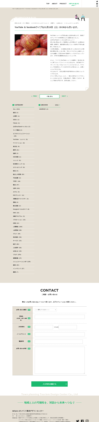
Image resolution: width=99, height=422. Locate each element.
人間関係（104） (18, 226)
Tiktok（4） (16, 123)
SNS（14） (16, 212)
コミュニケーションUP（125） (22, 261)
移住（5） (16, 171)
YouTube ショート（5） (20, 139)
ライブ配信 (26, 23)
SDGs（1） (16, 119)
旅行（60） (16, 244)
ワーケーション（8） (19, 143)
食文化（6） (16, 146)
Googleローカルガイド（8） (21, 209)
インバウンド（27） (19, 268)
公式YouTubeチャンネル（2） (22, 126)
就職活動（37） (17, 258)
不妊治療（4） (17, 178)
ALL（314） (17, 109)
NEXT (64, 96)
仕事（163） (17, 188)
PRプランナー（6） (19, 195)
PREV (35, 96)
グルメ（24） (17, 233)
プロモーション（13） (19, 219)
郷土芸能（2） (17, 206)
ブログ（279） (17, 254)
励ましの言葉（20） (19, 174)
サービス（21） (17, 240)
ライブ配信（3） (18, 130)
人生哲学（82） (17, 247)
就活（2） (16, 112)
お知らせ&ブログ (20, 8)
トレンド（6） (17, 160)
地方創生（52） (17, 237)
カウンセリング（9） (19, 167)
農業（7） (16, 272)
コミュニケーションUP (71, 23)
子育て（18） (17, 181)
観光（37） (16, 185)
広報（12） (16, 223)
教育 (52, 23)
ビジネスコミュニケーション (40, 23)
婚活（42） (16, 265)
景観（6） (16, 202)
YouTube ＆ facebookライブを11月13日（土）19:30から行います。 (42, 8)
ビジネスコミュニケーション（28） (21, 135)
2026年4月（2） (44, 109)
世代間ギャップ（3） (19, 164)
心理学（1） (16, 116)
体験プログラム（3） (19, 216)
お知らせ (59, 23)
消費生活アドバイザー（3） (21, 199)
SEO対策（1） (17, 157)
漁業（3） (16, 153)
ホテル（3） (16, 192)
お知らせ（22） (17, 251)
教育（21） (16, 150)
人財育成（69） (17, 230)
